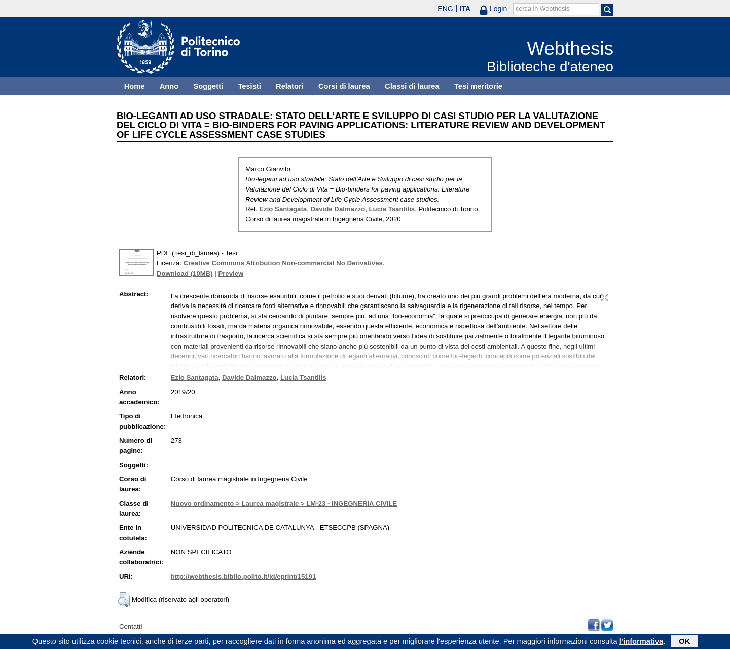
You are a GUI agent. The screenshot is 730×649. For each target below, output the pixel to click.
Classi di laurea (412, 86)
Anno (169, 86)
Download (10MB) (185, 273)
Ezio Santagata (283, 209)
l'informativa (641, 642)
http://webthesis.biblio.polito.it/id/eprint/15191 (243, 576)
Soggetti (208, 86)
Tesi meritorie (478, 86)
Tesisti (249, 86)
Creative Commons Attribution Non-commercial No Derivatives (283, 263)
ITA (465, 8)
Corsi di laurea (344, 86)
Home (134, 86)
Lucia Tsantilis (392, 209)
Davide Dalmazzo (337, 209)
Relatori (290, 86)
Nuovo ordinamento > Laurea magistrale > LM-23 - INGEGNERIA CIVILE (284, 503)
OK (684, 642)
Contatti (130, 626)
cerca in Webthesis (542, 8)
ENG (445, 8)
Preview (230, 273)
